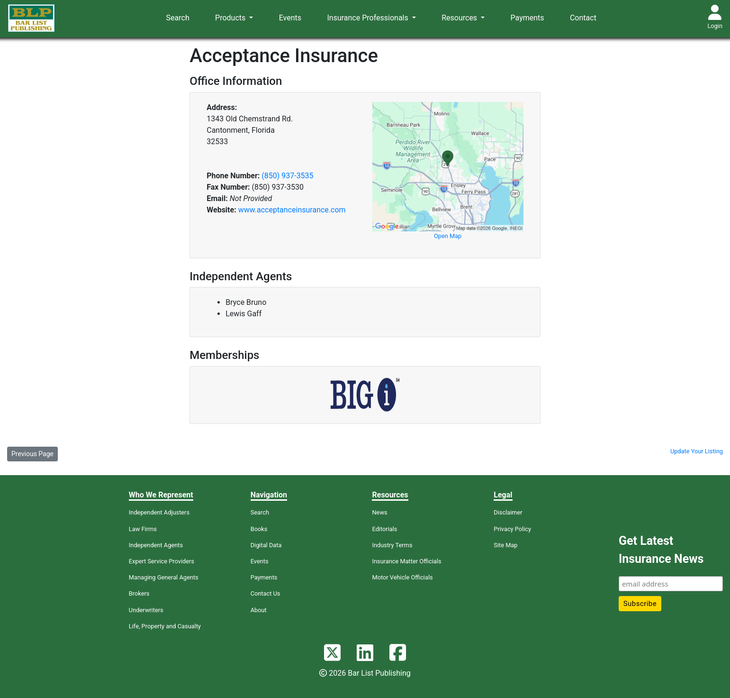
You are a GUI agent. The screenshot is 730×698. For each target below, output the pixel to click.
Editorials (384, 529)
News (379, 512)
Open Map (447, 235)
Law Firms (143, 529)
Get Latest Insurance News (661, 550)
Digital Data (266, 545)
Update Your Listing (696, 451)
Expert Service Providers (161, 561)
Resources (460, 17)
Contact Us (265, 593)
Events (290, 17)
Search (177, 17)
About (259, 610)
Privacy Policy (512, 529)
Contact (583, 17)
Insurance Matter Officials (406, 561)
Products (231, 17)
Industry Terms (392, 545)
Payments (527, 17)
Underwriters (146, 610)
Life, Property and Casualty (165, 626)
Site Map (505, 545)
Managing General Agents (163, 577)
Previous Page (32, 454)
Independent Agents (156, 545)
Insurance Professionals (368, 17)
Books (259, 529)
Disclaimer (508, 512)
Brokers (139, 593)
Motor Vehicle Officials (402, 577)
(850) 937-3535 (287, 175)
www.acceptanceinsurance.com (292, 209)
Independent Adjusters (159, 512)
